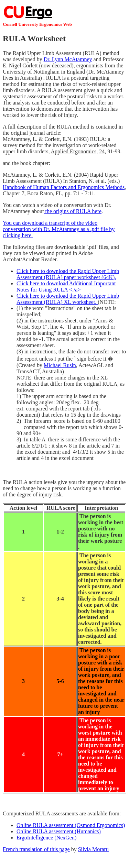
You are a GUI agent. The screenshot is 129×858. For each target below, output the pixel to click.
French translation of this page (36, 849)
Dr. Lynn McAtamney (68, 59)
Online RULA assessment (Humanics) (59, 831)
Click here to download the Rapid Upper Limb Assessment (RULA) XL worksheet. (68, 299)
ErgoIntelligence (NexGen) (46, 837)
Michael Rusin (60, 365)
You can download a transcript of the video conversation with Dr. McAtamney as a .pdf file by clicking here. (59, 229)
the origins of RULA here (73, 211)
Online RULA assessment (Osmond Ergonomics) (71, 825)
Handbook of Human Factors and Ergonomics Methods (64, 187)
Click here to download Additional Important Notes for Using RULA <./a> (66, 286)
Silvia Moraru (93, 849)
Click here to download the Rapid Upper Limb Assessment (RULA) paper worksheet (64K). (68, 274)
